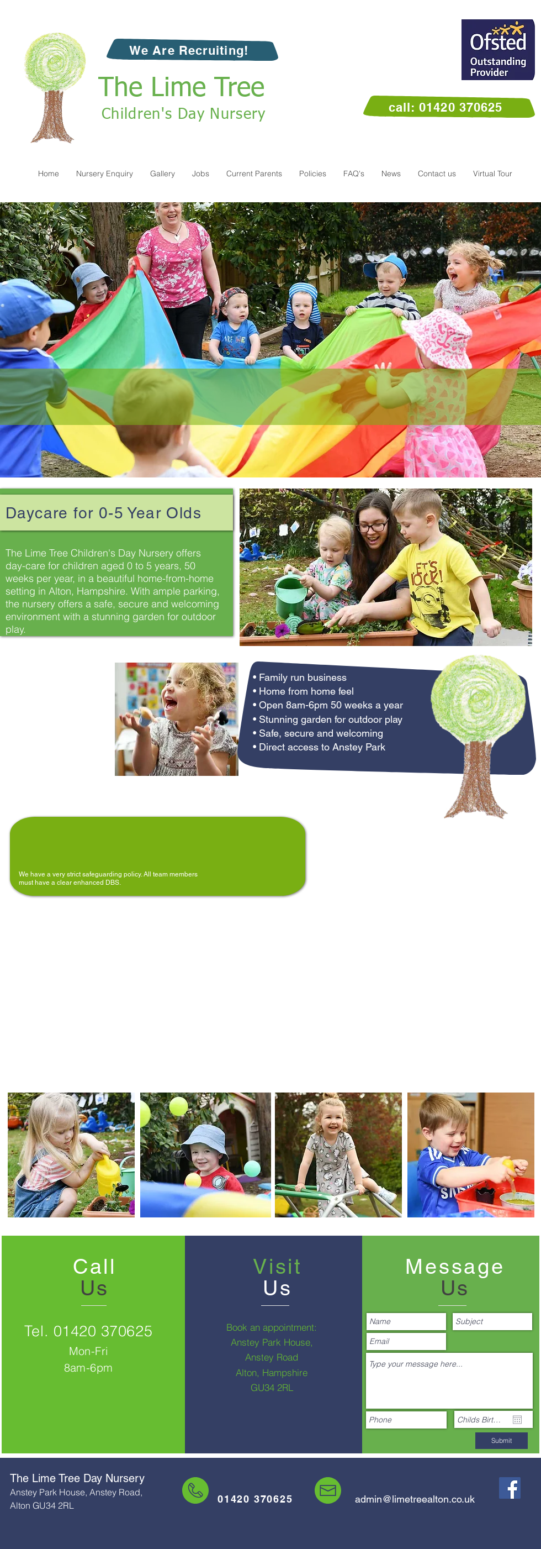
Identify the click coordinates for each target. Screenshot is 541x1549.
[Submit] (501, 1440)
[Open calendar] (517, 1419)
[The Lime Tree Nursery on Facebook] (510, 1488)
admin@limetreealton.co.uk (415, 1499)
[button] (200, 173)
